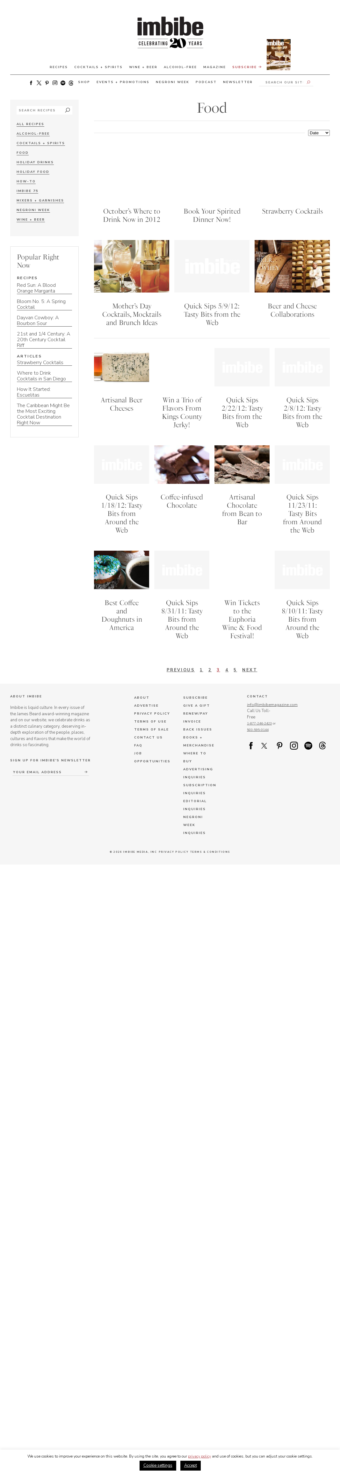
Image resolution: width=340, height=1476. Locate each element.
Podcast (206, 82)
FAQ (138, 749)
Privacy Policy (152, 718)
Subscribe (261, 66)
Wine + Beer (143, 67)
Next (249, 674)
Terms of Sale (151, 733)
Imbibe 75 (27, 191)
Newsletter (238, 82)
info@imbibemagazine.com (272, 709)
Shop (84, 82)
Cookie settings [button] (157, 1465)
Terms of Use (150, 726)
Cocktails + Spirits (98, 67)
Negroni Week (172, 82)
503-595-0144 (258, 733)
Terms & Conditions (209, 856)
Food (23, 153)
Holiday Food (33, 172)
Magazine (214, 67)
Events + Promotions (123, 82)
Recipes (59, 67)
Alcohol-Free (180, 67)
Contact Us (148, 741)
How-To (26, 181)
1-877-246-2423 (259, 727)
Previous (180, 674)
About (141, 702)
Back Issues (197, 733)
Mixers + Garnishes (40, 200)
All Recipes (30, 124)
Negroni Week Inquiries (194, 829)
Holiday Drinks (35, 162)
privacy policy (199, 1456)
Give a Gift (196, 710)
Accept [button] (190, 1465)
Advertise (146, 710)
